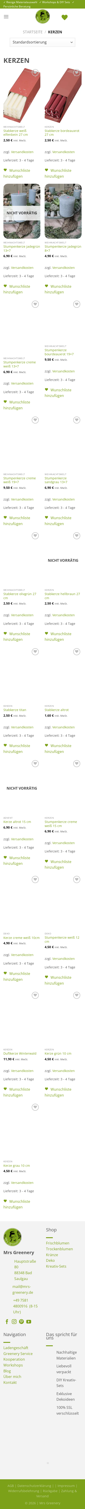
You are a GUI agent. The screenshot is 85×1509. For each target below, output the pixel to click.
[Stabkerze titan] (21, 674)
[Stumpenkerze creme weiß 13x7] (21, 326)
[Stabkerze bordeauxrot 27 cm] (63, 95)
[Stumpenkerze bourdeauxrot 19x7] (63, 320)
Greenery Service (18, 1353)
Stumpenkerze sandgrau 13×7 (56, 480)
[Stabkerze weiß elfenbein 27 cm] (21, 95)
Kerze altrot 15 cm (17, 822)
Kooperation (14, 1359)
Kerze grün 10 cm (58, 1053)
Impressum (66, 1486)
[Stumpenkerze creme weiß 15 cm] (63, 786)
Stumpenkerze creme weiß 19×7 (19, 480)
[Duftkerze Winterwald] (21, 1018)
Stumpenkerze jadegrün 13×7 (21, 248)
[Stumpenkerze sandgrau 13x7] (63, 442)
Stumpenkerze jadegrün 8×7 (63, 248)
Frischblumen (57, 1243)
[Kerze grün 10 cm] (63, 1018)
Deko (50, 1260)
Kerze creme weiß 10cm (21, 938)
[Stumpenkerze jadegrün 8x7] (63, 211)
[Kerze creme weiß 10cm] (21, 902)
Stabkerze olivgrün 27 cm (19, 596)
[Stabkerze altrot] (63, 674)
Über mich (12, 1376)
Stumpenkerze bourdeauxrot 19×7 (59, 352)
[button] (21, 173)
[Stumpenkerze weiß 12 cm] (63, 902)
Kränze (52, 1254)
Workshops (13, 1365)
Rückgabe (50, 1491)
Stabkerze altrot (57, 710)
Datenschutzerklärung (34, 1486)
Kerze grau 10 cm (16, 1166)
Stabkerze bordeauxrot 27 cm (62, 133)
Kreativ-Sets (56, 1266)
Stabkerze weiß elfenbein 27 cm (15, 133)
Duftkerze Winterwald (19, 1053)
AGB (10, 1486)
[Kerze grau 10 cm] (21, 1130)
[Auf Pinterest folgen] (21, 1322)
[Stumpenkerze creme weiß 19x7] (21, 442)
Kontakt (10, 1382)
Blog (7, 1371)
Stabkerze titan (14, 710)
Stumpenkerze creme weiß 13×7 (19, 364)
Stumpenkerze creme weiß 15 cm (61, 824)
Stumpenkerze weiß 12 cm (62, 939)
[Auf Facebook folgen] (7, 1322)
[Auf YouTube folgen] (28, 1322)
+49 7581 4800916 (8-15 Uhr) (25, 1306)
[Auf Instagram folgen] (14, 1322)
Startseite (33, 31)
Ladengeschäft (15, 1347)
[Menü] (6, 16)
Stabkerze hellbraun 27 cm (62, 596)
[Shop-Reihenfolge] (42, 42)
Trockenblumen (59, 1248)
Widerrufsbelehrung (23, 1491)
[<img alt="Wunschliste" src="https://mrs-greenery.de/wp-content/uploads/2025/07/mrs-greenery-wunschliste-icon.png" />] (65, 16)
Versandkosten (22, 152)
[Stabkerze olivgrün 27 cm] (21, 558)
